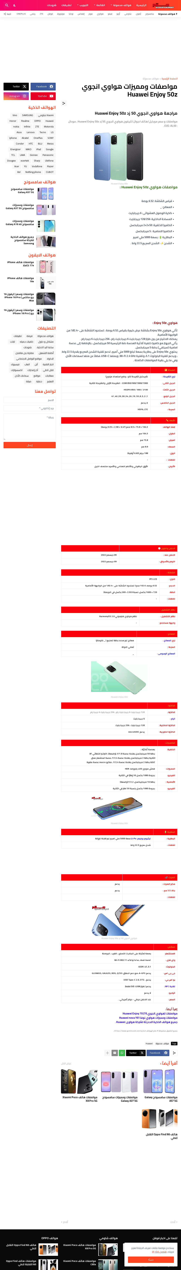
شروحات (51, 5)
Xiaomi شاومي (46, 115)
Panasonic (48, 155)
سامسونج (149, 14)
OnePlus (21, 14)
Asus (19, 132)
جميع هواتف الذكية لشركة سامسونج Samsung (22, 240)
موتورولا (61, 14)
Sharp (37, 160)
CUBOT (50, 172)
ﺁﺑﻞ (36, 364)
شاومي (128, 14)
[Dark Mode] (15, 5)
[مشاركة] (64, 103)
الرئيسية (141, 5)
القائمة (100, 5)
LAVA (22, 155)
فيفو (110, 14)
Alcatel (25, 138)
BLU (40, 143)
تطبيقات (66, 5)
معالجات (49, 375)
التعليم (50, 381)
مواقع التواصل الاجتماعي (29, 358)
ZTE (41, 14)
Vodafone (37, 166)
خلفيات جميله (26, 341)
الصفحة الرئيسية (169, 78)
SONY (51, 138)
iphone (13, 138)
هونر (91, 14)
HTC (31, 143)
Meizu (50, 143)
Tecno (43, 132)
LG (52, 132)
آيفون (138, 14)
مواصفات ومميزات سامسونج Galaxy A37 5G (120, 1099)
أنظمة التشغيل (46, 353)
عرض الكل (66, 1063)
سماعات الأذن (22, 375)
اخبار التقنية (48, 364)
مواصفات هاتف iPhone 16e (20, 280)
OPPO (37, 121)
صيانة (28, 381)
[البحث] (7, 5)
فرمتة (30, 336)
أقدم (65, 1222)
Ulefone (49, 160)
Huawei (149, 1043)
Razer (50, 166)
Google (50, 149)
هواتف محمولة (122, 5)
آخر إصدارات (32, 370)
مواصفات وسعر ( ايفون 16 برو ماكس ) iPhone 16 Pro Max (19, 297)
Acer (16, 166)
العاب (27, 364)
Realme (25, 121)
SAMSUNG (27, 115)
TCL (13, 155)
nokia (16, 126)
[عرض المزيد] (107, 1053)
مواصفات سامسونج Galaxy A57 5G (161, 1099)
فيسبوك (15, 364)
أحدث (172, 1222)
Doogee (11, 160)
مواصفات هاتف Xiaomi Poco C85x (79, 1262)
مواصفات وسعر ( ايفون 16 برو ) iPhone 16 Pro (19, 311)
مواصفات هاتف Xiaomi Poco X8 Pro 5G (80, 1099)
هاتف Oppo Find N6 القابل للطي (161, 1136)
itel (19, 172)
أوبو (118, 14)
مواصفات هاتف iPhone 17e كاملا (20, 264)
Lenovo (31, 132)
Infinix (27, 126)
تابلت (12, 341)
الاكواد (50, 358)
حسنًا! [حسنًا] (151, 1259)
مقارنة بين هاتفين (24, 353)
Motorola (49, 126)
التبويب (84, 5)
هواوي (100, 14)
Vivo (15, 115)
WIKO (28, 149)
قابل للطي (48, 370)
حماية (39, 381)
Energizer (15, 149)
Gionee (34, 155)
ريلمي (33, 14)
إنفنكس (81, 14)
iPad (38, 149)
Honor (13, 121)
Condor (20, 143)
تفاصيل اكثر (161, 1251)
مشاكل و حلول (46, 341)
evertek (25, 160)
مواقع (37, 375)
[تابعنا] (8, 14)
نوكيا (71, 14)
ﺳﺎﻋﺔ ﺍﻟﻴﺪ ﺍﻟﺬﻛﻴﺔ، (45, 347)
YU (25, 166)
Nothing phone (33, 172)
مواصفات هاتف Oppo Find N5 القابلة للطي (21, 1262)
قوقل (50, 14)
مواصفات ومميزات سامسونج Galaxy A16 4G (20, 222)
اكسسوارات (16, 370)
